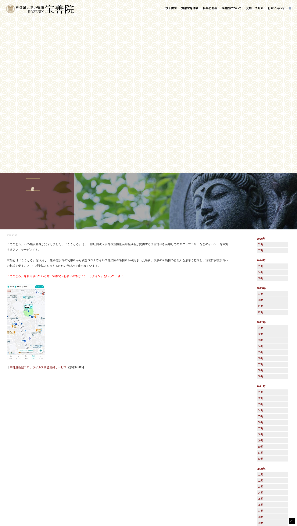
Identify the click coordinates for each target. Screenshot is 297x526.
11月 (260, 151)
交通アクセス (254, 8)
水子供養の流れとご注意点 (84, 458)
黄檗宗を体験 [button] (189, 8)
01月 (260, 111)
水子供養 (71, 450)
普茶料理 (74, 479)
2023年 (261, 133)
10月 (260, 292)
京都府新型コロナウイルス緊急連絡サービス (38, 212)
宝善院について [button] (232, 8)
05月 (260, 197)
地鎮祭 (125, 466)
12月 (260, 157)
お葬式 (125, 462)
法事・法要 (128, 454)
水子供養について (79, 454)
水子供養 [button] (171, 8)
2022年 (261, 167)
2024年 (261, 105)
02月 (260, 89)
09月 (260, 221)
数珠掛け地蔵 (77, 468)
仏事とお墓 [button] (210, 8)
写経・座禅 (76, 476)
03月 (260, 185)
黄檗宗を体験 (74, 464)
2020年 (261, 314)
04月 (260, 117)
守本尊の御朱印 (78, 472)
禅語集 (168, 466)
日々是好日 (221, 454)
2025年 (261, 83)
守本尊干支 (170, 458)
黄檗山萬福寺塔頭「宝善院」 (180, 454)
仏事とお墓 (124, 450)
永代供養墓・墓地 (131, 458)
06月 (260, 123)
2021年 (261, 231)
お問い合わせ (276, 8)
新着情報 (20, 425)
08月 (260, 145)
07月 (260, 95)
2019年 (261, 396)
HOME (8, 425)
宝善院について (170, 450)
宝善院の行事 (172, 462)
